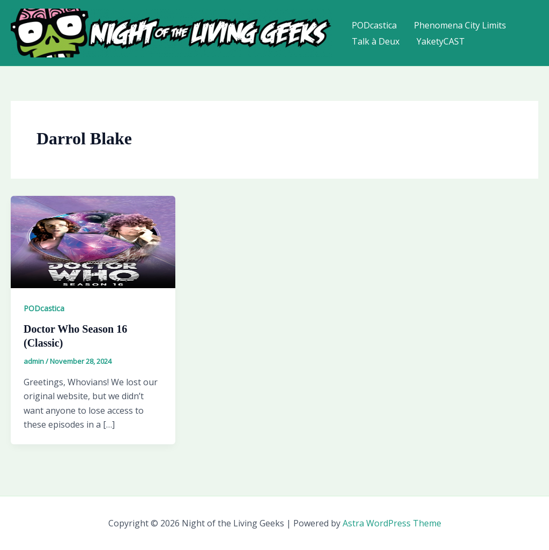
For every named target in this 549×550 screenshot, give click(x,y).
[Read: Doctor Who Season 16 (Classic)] (93, 241)
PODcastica (374, 25)
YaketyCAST (441, 41)
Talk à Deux (375, 41)
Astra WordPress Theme (392, 523)
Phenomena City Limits (460, 25)
